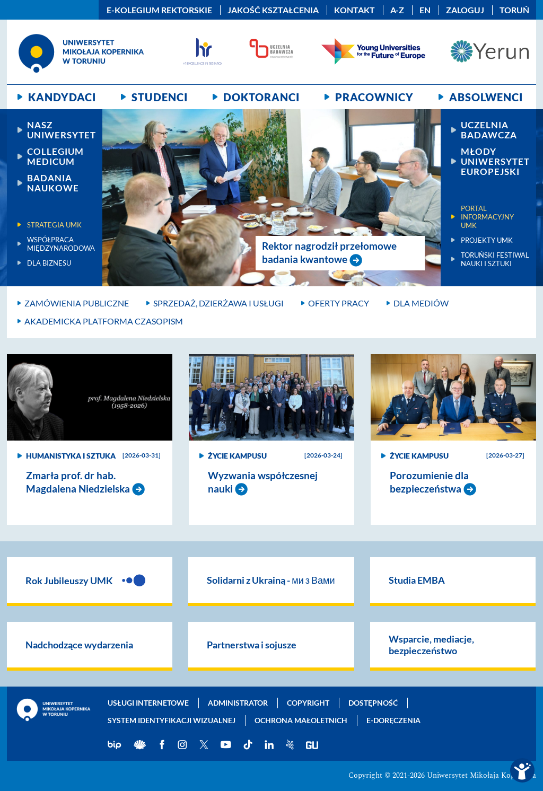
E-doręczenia (393, 720)
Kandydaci (62, 97)
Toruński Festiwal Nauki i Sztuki (495, 259)
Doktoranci (261, 97)
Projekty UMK (487, 240)
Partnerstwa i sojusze (251, 645)
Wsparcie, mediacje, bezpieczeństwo (431, 644)
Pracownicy (374, 97)
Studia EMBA (417, 580)
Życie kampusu (237, 455)
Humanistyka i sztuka (71, 455)
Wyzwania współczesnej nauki (263, 482)
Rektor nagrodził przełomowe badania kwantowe (329, 252)
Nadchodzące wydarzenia (79, 645)
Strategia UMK (54, 225)
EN (425, 10)
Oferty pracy (338, 303)
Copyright (308, 702)
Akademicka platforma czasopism (103, 321)
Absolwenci (486, 97)
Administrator (238, 702)
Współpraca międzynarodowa (61, 243)
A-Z (397, 10)
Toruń (514, 10)
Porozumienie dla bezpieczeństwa (429, 482)
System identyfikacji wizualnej (171, 720)
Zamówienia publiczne (76, 303)
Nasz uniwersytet (61, 130)
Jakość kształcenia (273, 10)
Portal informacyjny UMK (487, 217)
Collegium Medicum (55, 156)
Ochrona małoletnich (301, 720)
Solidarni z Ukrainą (271, 580)
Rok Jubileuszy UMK (85, 579)
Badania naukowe (53, 183)
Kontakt (354, 10)
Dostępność (373, 702)
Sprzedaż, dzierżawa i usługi (218, 303)
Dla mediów (421, 303)
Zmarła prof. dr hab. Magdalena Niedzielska (79, 482)
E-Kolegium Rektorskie (159, 10)
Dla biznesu (49, 263)
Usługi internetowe (148, 702)
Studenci (160, 97)
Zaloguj (465, 10)
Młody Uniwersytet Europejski (495, 161)
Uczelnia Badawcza (489, 130)
